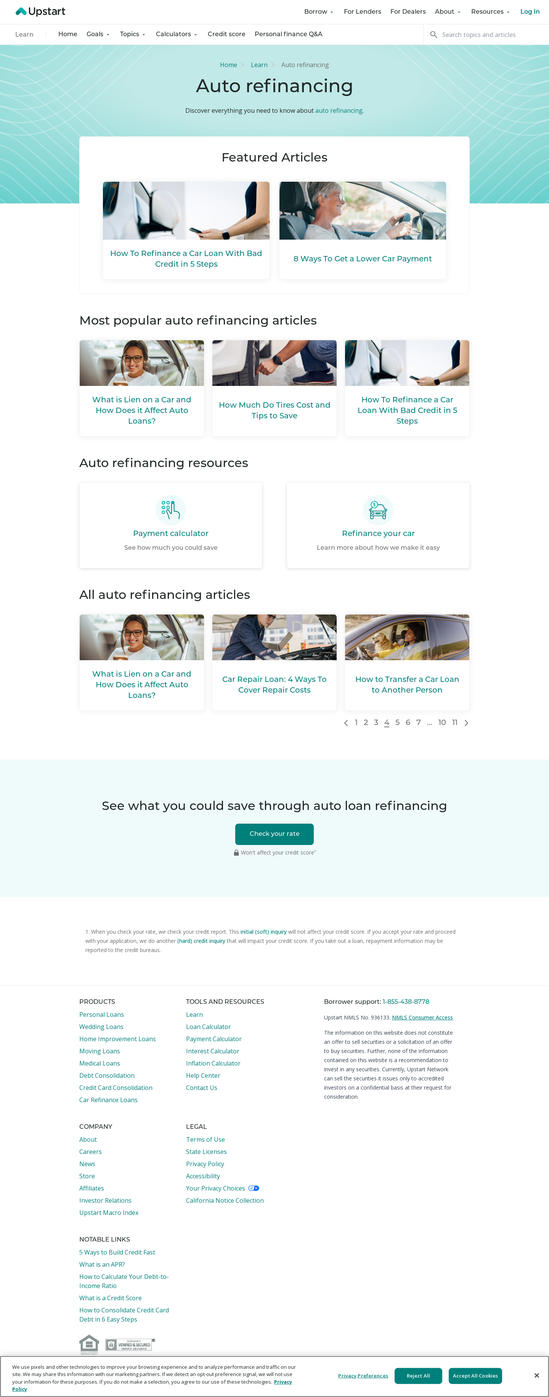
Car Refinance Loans (108, 1100)
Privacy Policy (205, 1164)
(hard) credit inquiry (201, 940)
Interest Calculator (212, 1051)
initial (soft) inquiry (264, 931)
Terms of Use (205, 1139)
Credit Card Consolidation (115, 1087)
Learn (24, 35)
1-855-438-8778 (406, 1002)
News (87, 1164)
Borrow (319, 12)
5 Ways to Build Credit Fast (117, 1252)
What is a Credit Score (110, 1298)
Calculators (177, 35)
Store (87, 1176)
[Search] (486, 34)
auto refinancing (339, 110)
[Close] (536, 1375)
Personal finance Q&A (289, 35)
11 (455, 723)
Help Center (203, 1075)
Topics (133, 35)
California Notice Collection (225, 1200)
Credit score (227, 35)
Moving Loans (99, 1051)
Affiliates (91, 1188)
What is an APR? (102, 1264)
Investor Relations (105, 1200)
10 (442, 723)
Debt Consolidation (107, 1075)
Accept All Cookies (475, 1375)
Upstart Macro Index (108, 1212)
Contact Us (201, 1087)
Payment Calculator (214, 1039)
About (448, 12)
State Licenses (206, 1151)
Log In (530, 12)
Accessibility (203, 1176)
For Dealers (408, 12)
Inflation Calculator (213, 1063)
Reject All (418, 1375)
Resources (491, 12)
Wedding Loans (101, 1027)
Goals (99, 35)
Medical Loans (99, 1063)
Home (67, 35)
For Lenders (362, 12)
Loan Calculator (208, 1027)
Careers (90, 1151)
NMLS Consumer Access (422, 1017)
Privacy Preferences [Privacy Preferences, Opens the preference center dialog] (363, 1375)
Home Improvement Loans (117, 1039)
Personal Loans (101, 1014)
